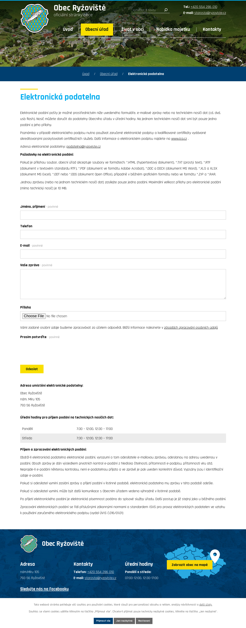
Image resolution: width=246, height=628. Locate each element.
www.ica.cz (179, 138)
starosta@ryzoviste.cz (210, 12)
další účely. (205, 603)
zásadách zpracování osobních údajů (191, 327)
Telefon (26, 226)
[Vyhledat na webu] (151, 10)
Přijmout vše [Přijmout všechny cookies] (96, 620)
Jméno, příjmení (39, 206)
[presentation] (52, 351)
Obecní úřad (96, 29)
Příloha (25, 307)
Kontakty (212, 29)
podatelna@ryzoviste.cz (83, 146)
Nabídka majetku (173, 29)
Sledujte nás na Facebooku (44, 593)
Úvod (68, 29)
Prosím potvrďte (40, 337)
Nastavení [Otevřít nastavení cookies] (152, 620)
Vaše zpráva (36, 265)
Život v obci (132, 29)
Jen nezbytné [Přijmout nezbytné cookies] (124, 620)
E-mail (31, 245)
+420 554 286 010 (204, 6)
